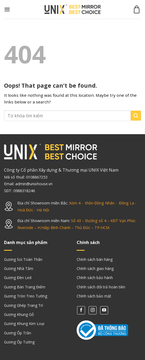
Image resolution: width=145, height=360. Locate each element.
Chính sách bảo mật (94, 296)
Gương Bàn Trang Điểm (24, 286)
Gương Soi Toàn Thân (23, 259)
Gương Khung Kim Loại (24, 323)
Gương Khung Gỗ (19, 314)
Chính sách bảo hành (95, 277)
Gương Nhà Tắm (18, 268)
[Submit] (136, 116)
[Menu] (7, 9)
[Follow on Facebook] (81, 310)
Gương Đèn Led (17, 277)
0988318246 (24, 190)
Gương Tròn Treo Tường (25, 296)
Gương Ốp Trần (17, 332)
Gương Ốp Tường (19, 341)
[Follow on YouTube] (104, 310)
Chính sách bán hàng (95, 259)
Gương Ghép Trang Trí (23, 305)
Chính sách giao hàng (95, 268)
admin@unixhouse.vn (34, 183)
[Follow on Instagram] (92, 310)
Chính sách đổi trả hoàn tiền (101, 286)
